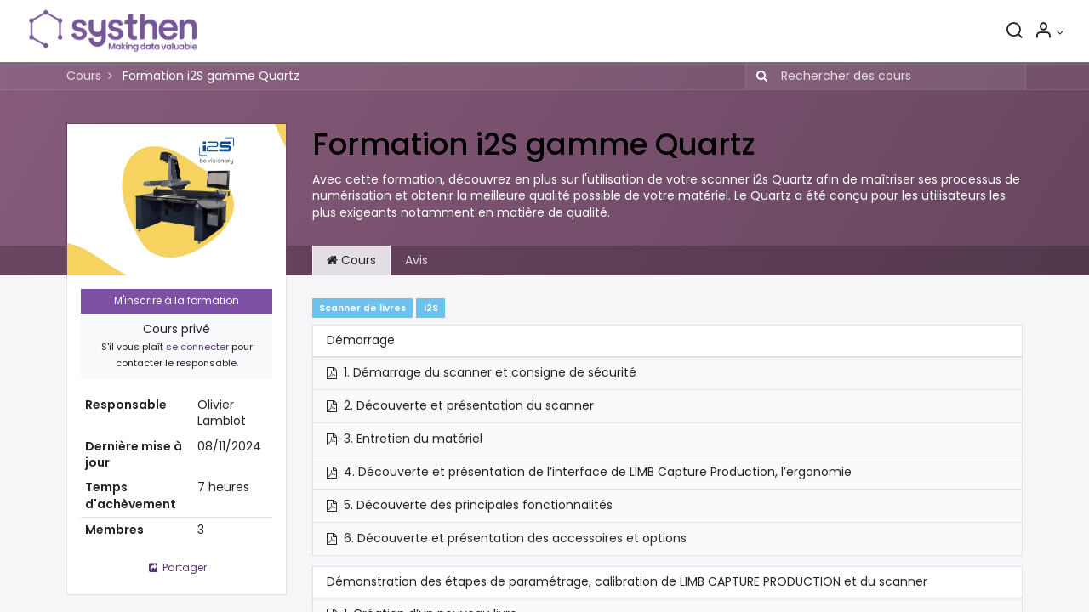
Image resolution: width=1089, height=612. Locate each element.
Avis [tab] (416, 260)
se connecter (197, 347)
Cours (83, 75)
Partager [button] (176, 567)
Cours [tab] (351, 260)
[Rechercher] (1013, 32)
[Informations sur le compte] (1048, 32)
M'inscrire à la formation (176, 300)
